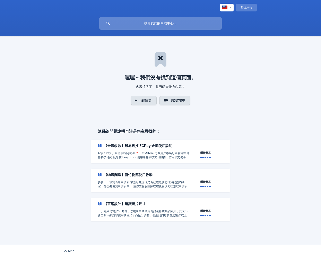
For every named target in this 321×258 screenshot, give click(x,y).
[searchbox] (160, 23)
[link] (160, 151)
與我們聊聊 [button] (178, 100)
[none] (227, 7)
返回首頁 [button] (146, 100)
